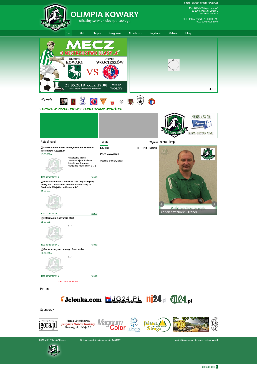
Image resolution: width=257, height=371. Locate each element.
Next (214, 204)
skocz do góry (210, 367)
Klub (82, 33)
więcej (94, 177)
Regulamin (155, 33)
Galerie (173, 33)
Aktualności (135, 33)
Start (68, 33)
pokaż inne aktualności (68, 281)
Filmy (188, 33)
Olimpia (97, 33)
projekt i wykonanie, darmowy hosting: (196, 340)
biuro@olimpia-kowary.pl (200, 2)
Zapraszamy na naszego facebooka (64, 249)
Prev (161, 204)
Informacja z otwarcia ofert (59, 218)
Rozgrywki (115, 33)
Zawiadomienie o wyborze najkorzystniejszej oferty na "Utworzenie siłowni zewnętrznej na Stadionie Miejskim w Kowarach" (67, 184)
